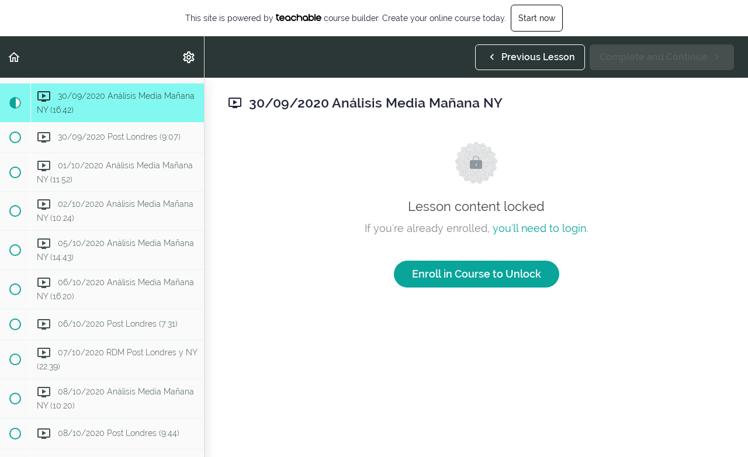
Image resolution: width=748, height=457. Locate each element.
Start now (536, 18)
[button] (14, 57)
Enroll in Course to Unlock (476, 274)
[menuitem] (189, 57)
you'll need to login (539, 228)
